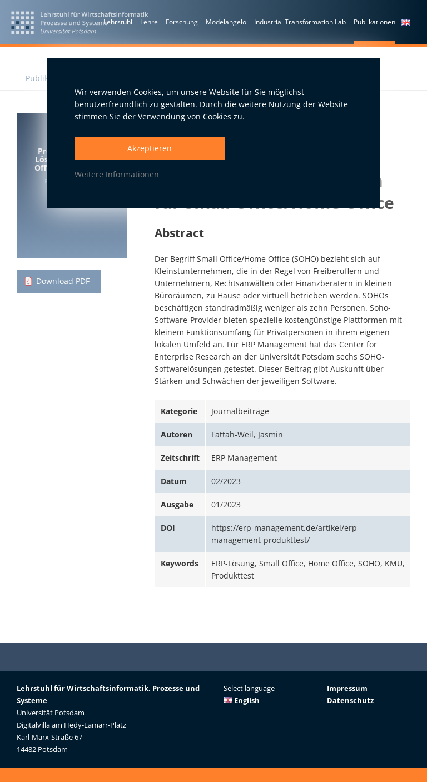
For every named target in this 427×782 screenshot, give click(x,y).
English (242, 700)
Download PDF (63, 281)
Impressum (347, 688)
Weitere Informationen (117, 174)
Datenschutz (350, 700)
